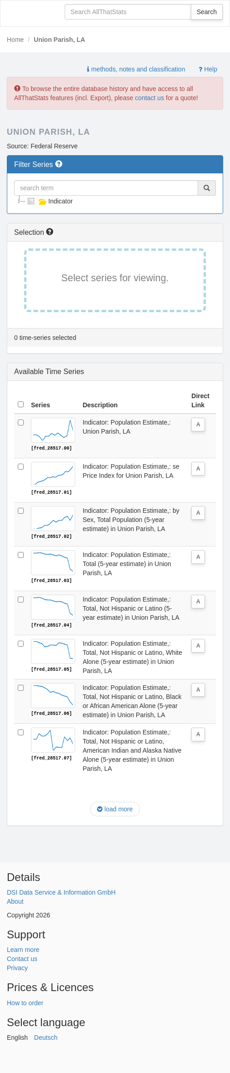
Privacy (17, 967)
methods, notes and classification (136, 69)
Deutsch (45, 1036)
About (15, 900)
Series (40, 405)
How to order (25, 1002)
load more (115, 808)
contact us (149, 97)
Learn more (23, 948)
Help (208, 69)
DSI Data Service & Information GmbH (61, 891)
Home (15, 39)
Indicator (49, 201)
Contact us (22, 958)
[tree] (115, 201)
